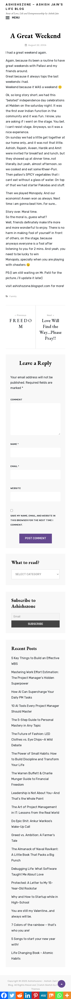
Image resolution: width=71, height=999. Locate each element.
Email (14, 466)
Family (13, 296)
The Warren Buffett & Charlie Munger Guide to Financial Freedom (31, 778)
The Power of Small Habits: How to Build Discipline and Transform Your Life (35, 759)
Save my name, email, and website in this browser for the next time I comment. (32, 520)
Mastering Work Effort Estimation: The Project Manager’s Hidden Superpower (35, 677)
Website (15, 488)
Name (14, 444)
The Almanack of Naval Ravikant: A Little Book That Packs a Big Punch (34, 854)
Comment (16, 399)
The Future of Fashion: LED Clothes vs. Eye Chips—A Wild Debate (32, 739)
